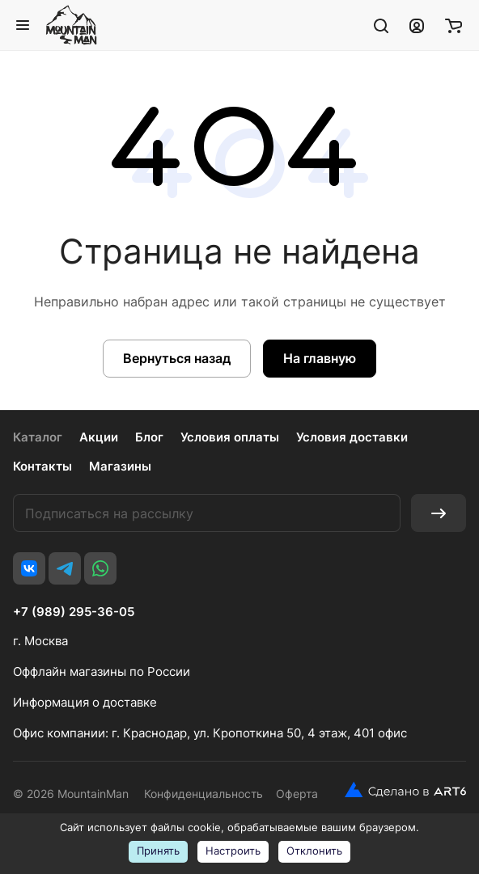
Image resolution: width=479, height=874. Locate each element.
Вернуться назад (177, 358)
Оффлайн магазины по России (101, 671)
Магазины (120, 466)
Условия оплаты (229, 437)
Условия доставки (352, 437)
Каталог (37, 437)
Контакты (42, 466)
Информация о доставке (85, 702)
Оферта (297, 793)
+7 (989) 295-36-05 (73, 612)
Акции (98, 437)
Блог (149, 437)
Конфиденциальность (203, 793)
